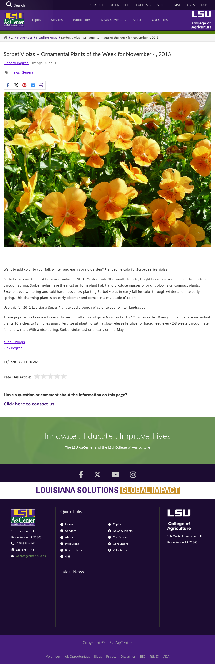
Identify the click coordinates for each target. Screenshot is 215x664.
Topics (38, 20)
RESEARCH (94, 5)
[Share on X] (16, 85)
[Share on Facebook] (8, 85)
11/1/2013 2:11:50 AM (21, 362)
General (28, 72)
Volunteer (53, 656)
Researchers (71, 550)
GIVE (177, 5)
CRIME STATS (197, 5)
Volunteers (117, 550)
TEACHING (142, 5)
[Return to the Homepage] (5, 37)
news (15, 72)
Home (66, 524)
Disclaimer (128, 656)
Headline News (46, 37)
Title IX (154, 656)
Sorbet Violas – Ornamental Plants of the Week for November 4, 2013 (87, 54)
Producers (69, 544)
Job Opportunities (77, 656)
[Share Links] (25, 85)
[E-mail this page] (33, 85)
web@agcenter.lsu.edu (31, 556)
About (139, 20)
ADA (166, 656)
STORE (162, 5)
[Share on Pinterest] (24, 85)
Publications (84, 20)
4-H (65, 556)
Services (59, 20)
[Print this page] (41, 85)
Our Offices (162, 20)
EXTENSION (118, 5)
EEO (142, 656)
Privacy (111, 656)
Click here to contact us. (29, 404)
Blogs (98, 656)
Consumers (118, 544)
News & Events (113, 20)
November (24, 37)
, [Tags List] (19, 72)
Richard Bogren (16, 63)
